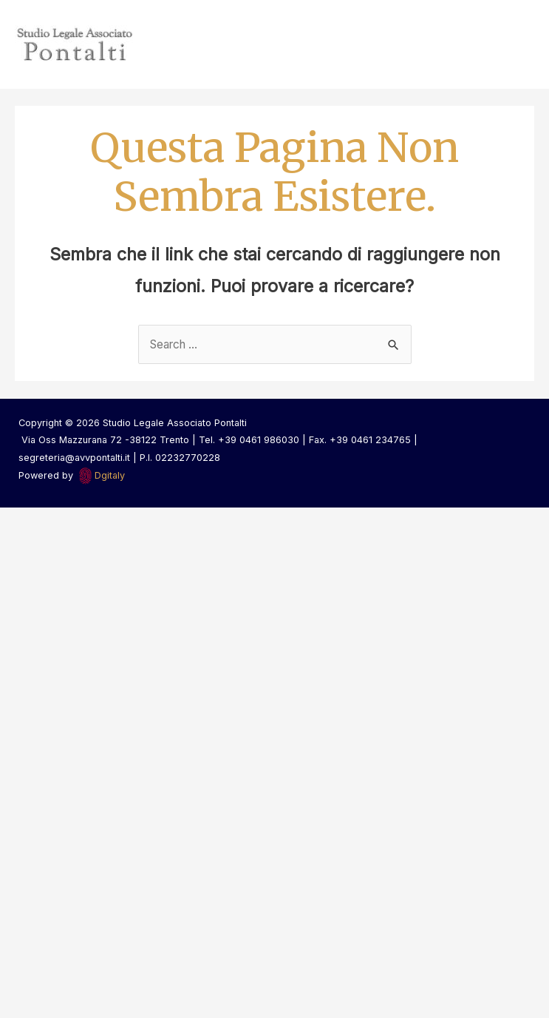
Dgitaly (110, 475)
